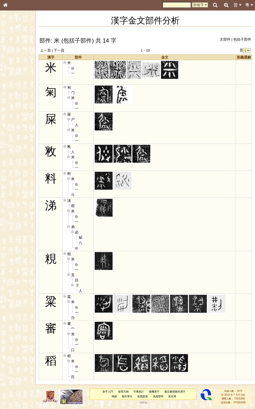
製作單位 (130, 396)
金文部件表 (13, 78)
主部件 (225, 39)
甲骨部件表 (13, 73)
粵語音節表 (13, 95)
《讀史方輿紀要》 (17, 154)
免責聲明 (160, 396)
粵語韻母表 (13, 104)
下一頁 (64, 50)
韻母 (16, 128)
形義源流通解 (14, 82)
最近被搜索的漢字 (177, 391)
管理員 (146, 402)
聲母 (9, 128)
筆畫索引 (11, 68)
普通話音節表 (14, 132)
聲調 (23, 128)
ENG (21, 52)
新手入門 (110, 391)
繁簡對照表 (13, 163)
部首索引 (11, 64)
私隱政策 (145, 396)
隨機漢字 (156, 391)
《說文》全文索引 (17, 150)
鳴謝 (117, 396)
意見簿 (175, 396)
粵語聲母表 (13, 99)
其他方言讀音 (14, 137)
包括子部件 (242, 39)
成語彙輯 (11, 159)
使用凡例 (125, 391)
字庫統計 (141, 391)
